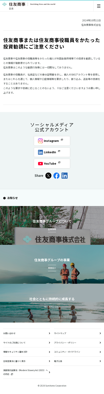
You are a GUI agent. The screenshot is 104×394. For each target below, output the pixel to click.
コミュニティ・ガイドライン (67, 351)
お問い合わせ (9, 333)
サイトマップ (60, 333)
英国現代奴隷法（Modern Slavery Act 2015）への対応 (25, 372)
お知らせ (10, 198)
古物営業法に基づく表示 (14, 361)
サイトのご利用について (14, 342)
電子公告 (58, 361)
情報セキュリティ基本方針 (15, 351)
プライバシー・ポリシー (65, 342)
